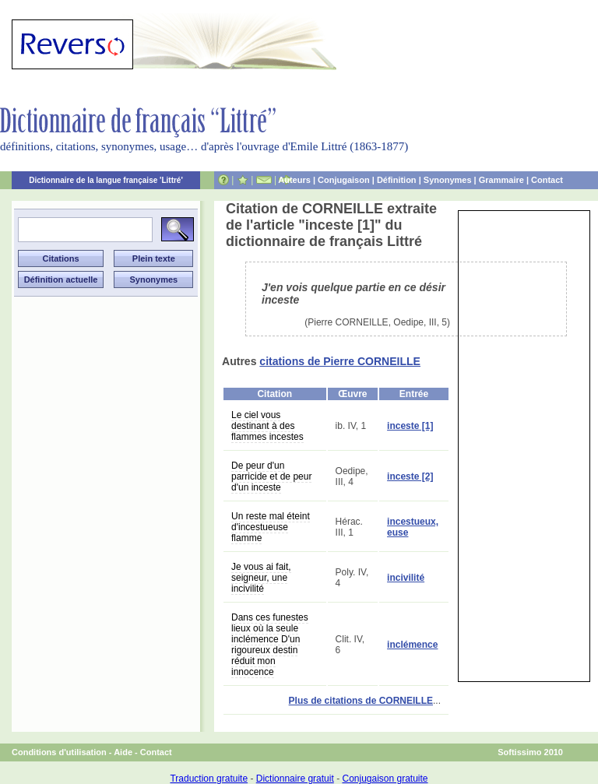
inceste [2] (410, 476)
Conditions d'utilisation (59, 752)
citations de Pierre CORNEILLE (339, 361)
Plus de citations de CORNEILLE (361, 700)
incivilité (405, 577)
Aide (123, 752)
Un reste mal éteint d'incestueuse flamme (270, 527)
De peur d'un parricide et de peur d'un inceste (271, 476)
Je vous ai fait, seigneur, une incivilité (261, 577)
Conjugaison (344, 180)
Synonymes (448, 180)
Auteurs (294, 180)
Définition (397, 180)
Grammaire (501, 180)
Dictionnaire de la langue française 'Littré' (106, 180)
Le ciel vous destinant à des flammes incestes (267, 426)
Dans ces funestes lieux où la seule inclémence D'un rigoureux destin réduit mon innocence (269, 644)
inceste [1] (410, 425)
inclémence (412, 644)
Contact (547, 180)
